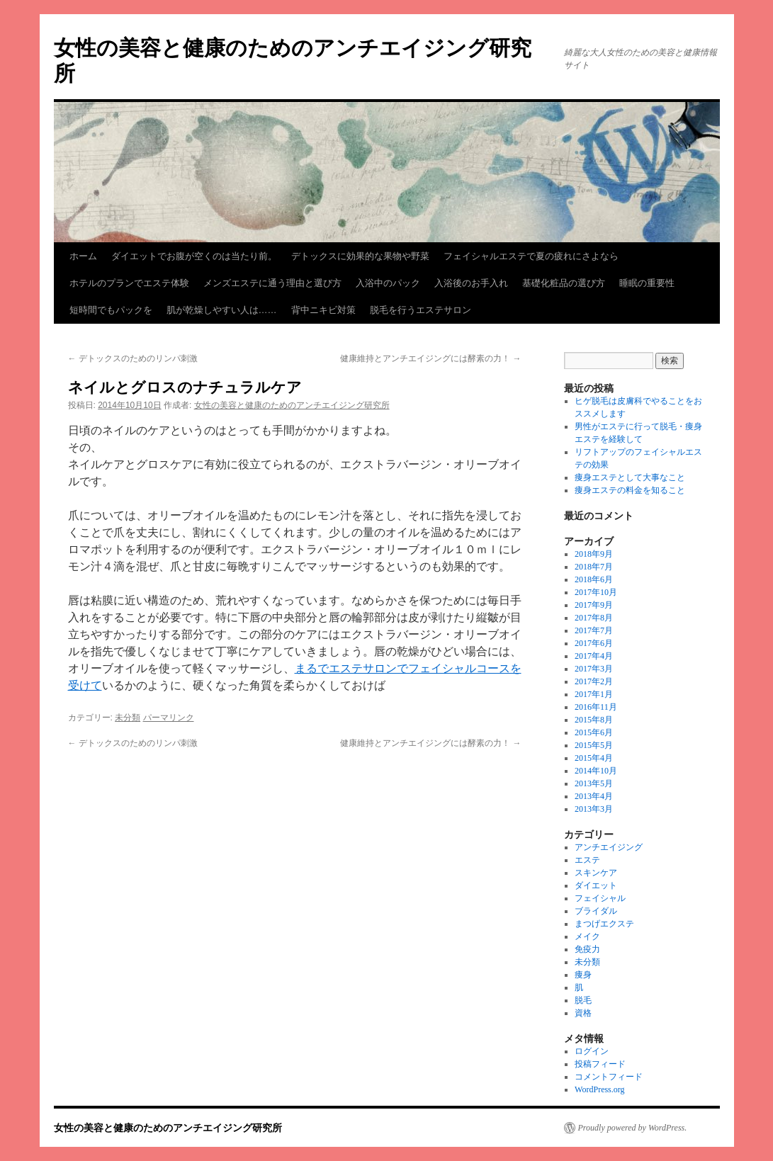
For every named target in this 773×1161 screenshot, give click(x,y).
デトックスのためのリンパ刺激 (133, 358)
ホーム (83, 256)
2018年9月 (594, 554)
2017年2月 (594, 681)
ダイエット (596, 885)
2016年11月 (596, 707)
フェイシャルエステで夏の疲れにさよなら (531, 256)
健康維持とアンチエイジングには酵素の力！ (430, 358)
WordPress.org (599, 1089)
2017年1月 (594, 694)
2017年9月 (594, 605)
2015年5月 (594, 745)
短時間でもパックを (110, 310)
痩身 (583, 975)
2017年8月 (594, 618)
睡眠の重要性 (647, 283)
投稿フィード (600, 1064)
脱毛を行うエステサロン (420, 310)
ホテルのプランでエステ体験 (129, 283)
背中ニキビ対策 (323, 310)
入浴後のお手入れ (471, 283)
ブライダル (596, 911)
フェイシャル (600, 898)
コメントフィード (609, 1077)
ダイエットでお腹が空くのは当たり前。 (194, 256)
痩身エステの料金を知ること (630, 490)
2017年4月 (594, 656)
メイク (587, 936)
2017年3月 (594, 669)
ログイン (592, 1051)
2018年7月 (594, 567)
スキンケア (596, 873)
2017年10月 (596, 592)
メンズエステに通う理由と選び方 (272, 283)
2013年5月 (594, 783)
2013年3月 (594, 809)
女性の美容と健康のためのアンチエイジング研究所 (292, 405)
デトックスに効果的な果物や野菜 (360, 256)
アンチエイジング (609, 847)
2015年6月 (594, 732)
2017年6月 (594, 643)
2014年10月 (596, 771)
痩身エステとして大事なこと (630, 477)
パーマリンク (168, 718)
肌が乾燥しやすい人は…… (222, 310)
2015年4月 (594, 758)
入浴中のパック (388, 283)
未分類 (127, 718)
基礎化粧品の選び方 (563, 283)
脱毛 (583, 1000)
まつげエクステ (604, 924)
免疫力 (587, 949)
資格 (583, 1013)
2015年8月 (594, 720)
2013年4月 (594, 796)
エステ (587, 860)
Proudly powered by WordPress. (632, 1128)
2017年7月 (594, 630)
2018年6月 (594, 579)
